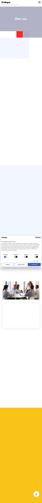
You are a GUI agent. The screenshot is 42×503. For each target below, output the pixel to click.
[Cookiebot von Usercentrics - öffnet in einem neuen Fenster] (36, 237)
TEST (36, 494)
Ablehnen (8, 264)
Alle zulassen (34, 264)
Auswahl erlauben (21, 264)
